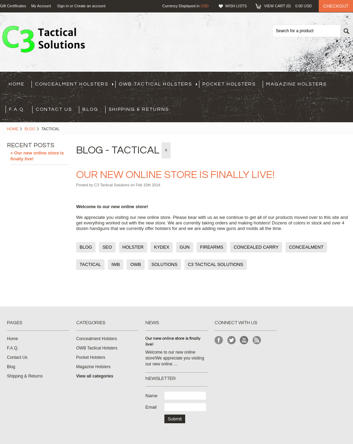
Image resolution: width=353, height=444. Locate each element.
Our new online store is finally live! (175, 174)
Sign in (63, 6)
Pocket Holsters (229, 84)
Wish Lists (236, 6)
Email (151, 407)
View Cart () (288, 6)
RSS (257, 340)
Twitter (231, 340)
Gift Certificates (13, 6)
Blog (30, 129)
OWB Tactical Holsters (158, 84)
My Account (41, 6)
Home (12, 129)
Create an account (90, 6)
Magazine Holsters (296, 84)
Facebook (219, 340)
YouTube (244, 340)
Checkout (336, 6)
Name (151, 395)
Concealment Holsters (74, 84)
